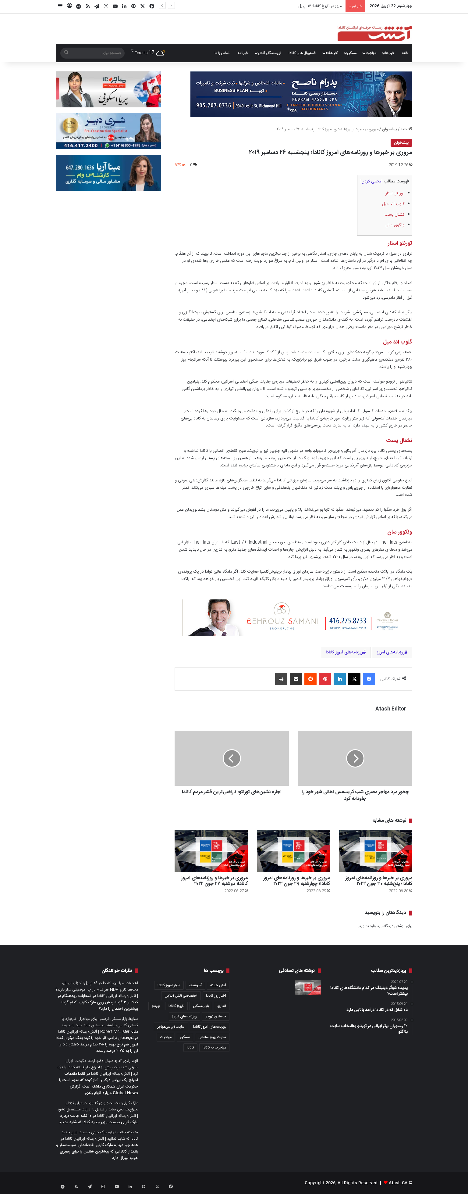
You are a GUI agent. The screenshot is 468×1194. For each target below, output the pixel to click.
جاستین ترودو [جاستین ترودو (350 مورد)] (215, 1016)
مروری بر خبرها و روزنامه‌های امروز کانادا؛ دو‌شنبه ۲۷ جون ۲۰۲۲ (214, 881)
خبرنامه (243, 53)
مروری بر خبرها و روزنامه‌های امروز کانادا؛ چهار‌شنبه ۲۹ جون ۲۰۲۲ (296, 881)
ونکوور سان (394, 225)
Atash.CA (398, 1183)
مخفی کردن (371, 181)
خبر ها (389, 53)
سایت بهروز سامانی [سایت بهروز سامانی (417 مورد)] (212, 1037)
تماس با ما (221, 53)
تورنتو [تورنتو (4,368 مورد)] (156, 1006)
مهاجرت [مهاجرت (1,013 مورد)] (166, 1037)
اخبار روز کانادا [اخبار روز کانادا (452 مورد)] (216, 996)
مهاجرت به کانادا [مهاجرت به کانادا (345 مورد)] (214, 1048)
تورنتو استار (394, 193)
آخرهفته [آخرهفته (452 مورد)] (195, 985)
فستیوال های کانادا (302, 53)
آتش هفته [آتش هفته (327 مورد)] (218, 985)
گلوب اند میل (392, 204)
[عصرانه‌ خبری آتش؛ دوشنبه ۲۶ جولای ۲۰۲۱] (308, 987)
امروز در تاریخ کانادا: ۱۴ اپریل (320, 6)
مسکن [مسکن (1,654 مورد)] (185, 1037)
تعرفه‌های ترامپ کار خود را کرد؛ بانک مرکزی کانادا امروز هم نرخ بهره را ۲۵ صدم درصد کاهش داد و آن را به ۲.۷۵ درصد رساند (97, 1044)
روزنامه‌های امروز (391, 652)
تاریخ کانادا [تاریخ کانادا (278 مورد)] (176, 1006)
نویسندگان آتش (269, 53)
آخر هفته (331, 53)
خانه (405, 53)
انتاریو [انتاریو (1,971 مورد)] (221, 1006)
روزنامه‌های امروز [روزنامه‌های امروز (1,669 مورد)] (184, 1016)
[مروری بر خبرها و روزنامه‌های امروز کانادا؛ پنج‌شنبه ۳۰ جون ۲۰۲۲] (375, 851)
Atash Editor (390, 709)
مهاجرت (370, 53)
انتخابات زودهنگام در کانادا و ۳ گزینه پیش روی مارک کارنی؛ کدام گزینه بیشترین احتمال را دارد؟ (98, 1002)
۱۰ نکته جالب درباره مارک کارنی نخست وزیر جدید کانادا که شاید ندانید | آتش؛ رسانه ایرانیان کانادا (100, 1135)
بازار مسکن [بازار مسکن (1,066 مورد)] (201, 1006)
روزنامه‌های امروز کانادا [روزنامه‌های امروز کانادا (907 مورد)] (209, 1027)
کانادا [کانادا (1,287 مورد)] (190, 1048)
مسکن (351, 53)
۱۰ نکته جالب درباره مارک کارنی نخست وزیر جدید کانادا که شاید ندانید (98, 1119)
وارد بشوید (367, 926)
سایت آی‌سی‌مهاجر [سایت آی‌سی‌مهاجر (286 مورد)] (171, 1027)
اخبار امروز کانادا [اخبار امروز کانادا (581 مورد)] (169, 985)
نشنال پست (393, 214)
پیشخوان (389, 129)
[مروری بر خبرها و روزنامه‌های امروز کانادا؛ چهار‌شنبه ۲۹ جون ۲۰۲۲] (293, 851)
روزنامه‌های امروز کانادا (344, 652)
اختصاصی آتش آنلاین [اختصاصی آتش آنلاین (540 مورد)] (181, 996)
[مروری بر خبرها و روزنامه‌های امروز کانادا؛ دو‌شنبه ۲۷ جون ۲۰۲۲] (211, 851)
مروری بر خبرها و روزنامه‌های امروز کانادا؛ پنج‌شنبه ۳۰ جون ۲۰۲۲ (379, 881)
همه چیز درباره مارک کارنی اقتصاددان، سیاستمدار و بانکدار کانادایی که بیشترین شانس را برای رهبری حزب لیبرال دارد (97, 1151)
